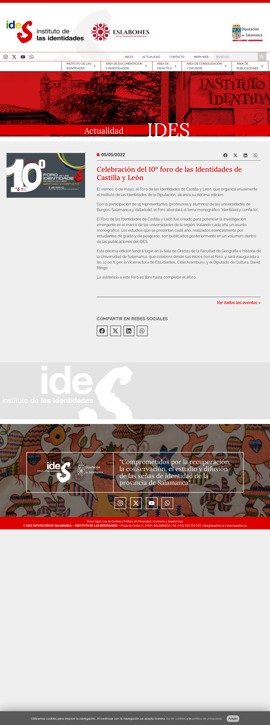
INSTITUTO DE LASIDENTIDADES (81, 66)
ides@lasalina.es (213, 525)
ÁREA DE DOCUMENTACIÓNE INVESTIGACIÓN (127, 66)
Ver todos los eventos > (239, 302)
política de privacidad (206, 718)
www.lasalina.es (237, 525)
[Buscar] (262, 56)
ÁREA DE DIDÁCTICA (167, 66)
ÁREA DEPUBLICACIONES (250, 66)
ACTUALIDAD (151, 57)
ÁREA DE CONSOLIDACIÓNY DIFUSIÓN (207, 66)
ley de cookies (175, 718)
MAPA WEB (201, 57)
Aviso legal (94, 521)
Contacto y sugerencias (168, 521)
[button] (225, 155)
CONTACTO (176, 57)
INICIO (129, 57)
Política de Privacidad (137, 521)
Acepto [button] (233, 718)
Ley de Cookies (112, 521)
